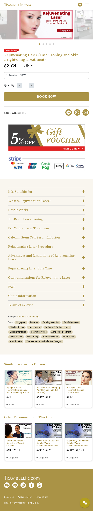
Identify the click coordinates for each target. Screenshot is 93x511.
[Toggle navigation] (87, 5)
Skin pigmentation (18, 332)
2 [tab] (43, 44)
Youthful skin (16, 341)
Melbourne (74, 404)
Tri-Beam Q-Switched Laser (57, 327)
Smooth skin (69, 336)
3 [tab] (46, 44)
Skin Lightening (17, 327)
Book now (46, 96)
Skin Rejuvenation (51, 322)
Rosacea (34, 322)
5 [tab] (53, 44)
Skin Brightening (71, 322)
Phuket (12, 404)
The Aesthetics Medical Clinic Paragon (43, 341)
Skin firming (32, 336)
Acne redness (16, 336)
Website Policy (25, 497)
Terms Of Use (42, 497)
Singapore (20, 322)
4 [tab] (50, 44)
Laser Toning (34, 327)
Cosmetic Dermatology (27, 317)
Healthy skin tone (50, 336)
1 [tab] (39, 44)
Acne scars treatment (61, 332)
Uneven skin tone (39, 332)
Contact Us (9, 497)
